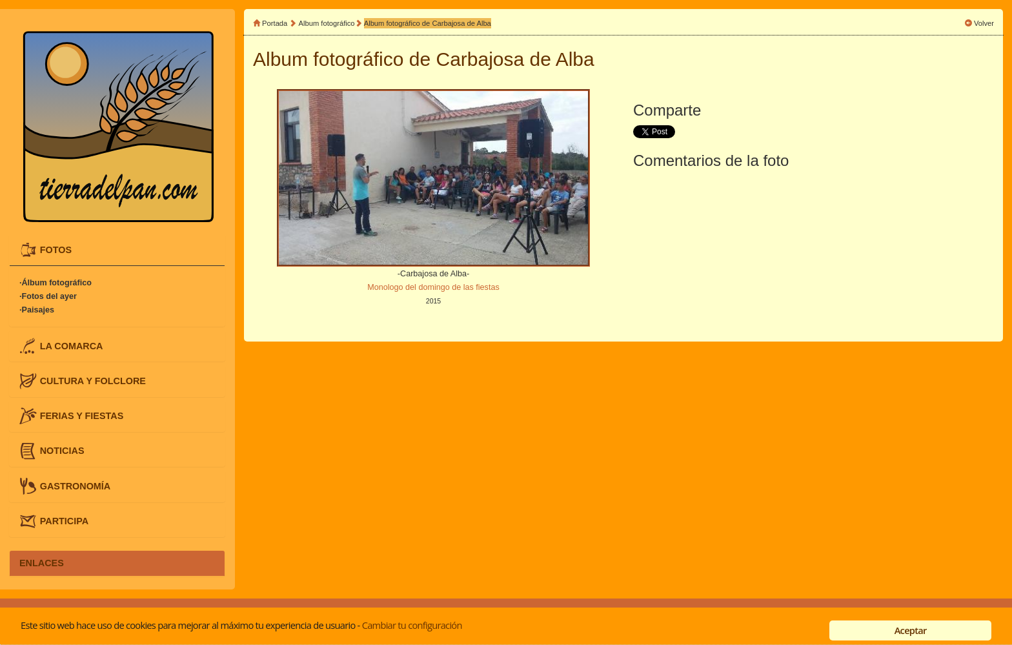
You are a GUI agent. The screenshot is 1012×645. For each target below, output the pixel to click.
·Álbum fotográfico (55, 282)
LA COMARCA (71, 345)
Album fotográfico (327, 23)
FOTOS (56, 250)
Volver (984, 23)
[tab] (117, 250)
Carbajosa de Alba (515, 59)
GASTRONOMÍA (75, 485)
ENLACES (41, 563)
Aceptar (911, 630)
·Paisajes (36, 309)
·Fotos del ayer (48, 296)
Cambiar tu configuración (412, 625)
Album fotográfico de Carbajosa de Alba (427, 23)
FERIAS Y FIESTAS (82, 416)
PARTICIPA (64, 520)
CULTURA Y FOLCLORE (93, 380)
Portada (274, 23)
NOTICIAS (62, 450)
